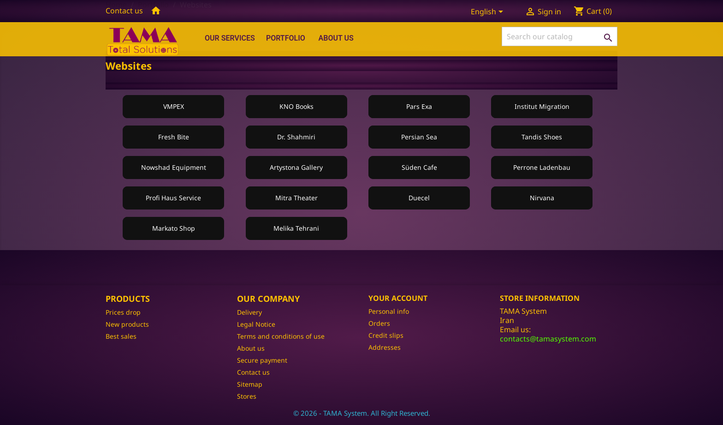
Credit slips (385, 335)
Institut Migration (542, 106)
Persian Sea (419, 136)
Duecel (419, 197)
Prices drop (123, 312)
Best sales (121, 336)
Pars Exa (419, 106)
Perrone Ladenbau (541, 167)
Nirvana (542, 197)
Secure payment (262, 360)
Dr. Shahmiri (296, 136)
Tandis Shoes (542, 136)
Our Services (230, 38)
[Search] (559, 36)
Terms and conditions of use (281, 336)
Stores (246, 396)
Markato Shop (173, 228)
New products (127, 324)
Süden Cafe (419, 167)
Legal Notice (256, 324)
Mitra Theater (296, 197)
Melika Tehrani (296, 228)
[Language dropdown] (488, 12)
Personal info (388, 311)
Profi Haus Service (173, 197)
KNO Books (296, 106)
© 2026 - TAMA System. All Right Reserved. (361, 413)
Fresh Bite (173, 136)
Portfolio (285, 38)
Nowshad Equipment (173, 167)
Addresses (384, 347)
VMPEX (173, 106)
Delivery (249, 312)
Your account (397, 298)
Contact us (124, 11)
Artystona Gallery (296, 167)
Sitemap (249, 384)
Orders (379, 323)
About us (336, 38)
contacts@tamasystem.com (548, 339)
